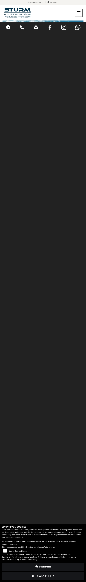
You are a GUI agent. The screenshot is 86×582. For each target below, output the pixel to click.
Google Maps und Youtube (19, 551)
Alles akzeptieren (43, 576)
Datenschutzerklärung (14, 537)
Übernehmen (43, 566)
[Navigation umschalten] (79, 13)
